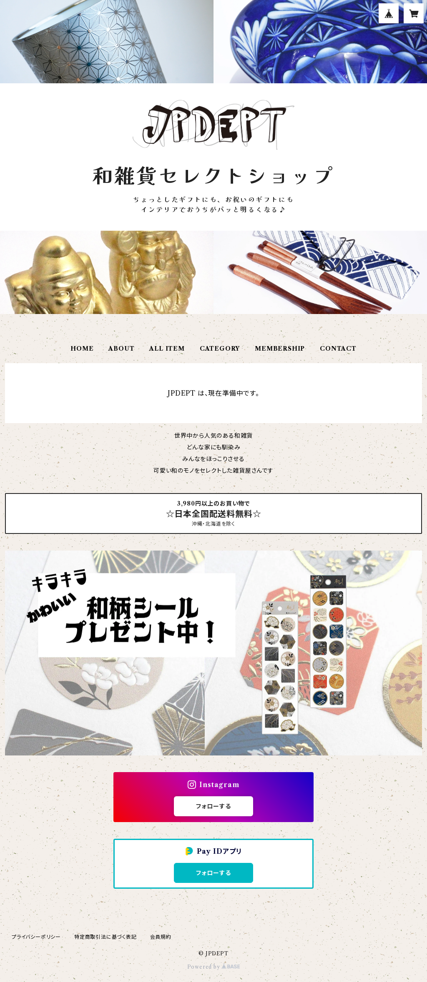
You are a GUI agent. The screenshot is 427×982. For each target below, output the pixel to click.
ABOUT (121, 348)
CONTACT (338, 348)
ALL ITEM (166, 348)
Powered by (213, 967)
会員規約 (160, 937)
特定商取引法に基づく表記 (105, 937)
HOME (81, 348)
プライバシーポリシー (36, 937)
